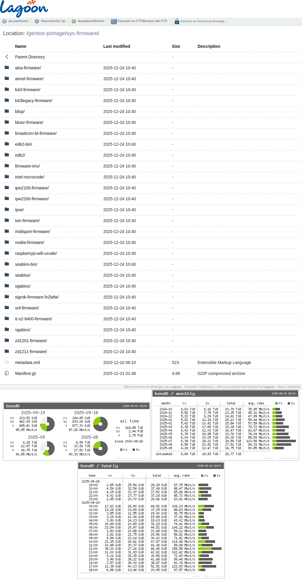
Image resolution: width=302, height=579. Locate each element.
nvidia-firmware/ (29, 242)
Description (209, 46)
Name (20, 46)
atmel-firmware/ (29, 78)
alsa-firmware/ (28, 67)
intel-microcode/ (29, 177)
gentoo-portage (46, 33)
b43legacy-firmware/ (33, 100)
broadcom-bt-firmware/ (36, 133)
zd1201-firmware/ (31, 340)
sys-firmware (82, 33)
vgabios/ (22, 329)
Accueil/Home (18, 21)
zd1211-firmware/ (31, 351)
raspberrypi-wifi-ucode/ (36, 253)
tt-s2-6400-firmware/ (33, 318)
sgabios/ (22, 286)
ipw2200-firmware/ (32, 198)
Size (176, 46)
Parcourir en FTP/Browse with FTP (142, 21)
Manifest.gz (25, 373)
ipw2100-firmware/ (32, 188)
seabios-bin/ (26, 264)
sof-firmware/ (27, 308)
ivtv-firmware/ (27, 220)
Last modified (116, 46)
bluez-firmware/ (29, 122)
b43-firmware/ (27, 89)
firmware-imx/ (27, 166)
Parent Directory (30, 57)
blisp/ (20, 111)
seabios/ (22, 275)
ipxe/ (19, 209)
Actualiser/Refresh (91, 21)
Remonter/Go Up (53, 21)
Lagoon (176, 386)
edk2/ (20, 155)
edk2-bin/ (23, 144)
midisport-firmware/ (32, 231)
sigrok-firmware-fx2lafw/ (37, 297)
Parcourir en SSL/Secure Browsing (202, 21)
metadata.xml (27, 362)
